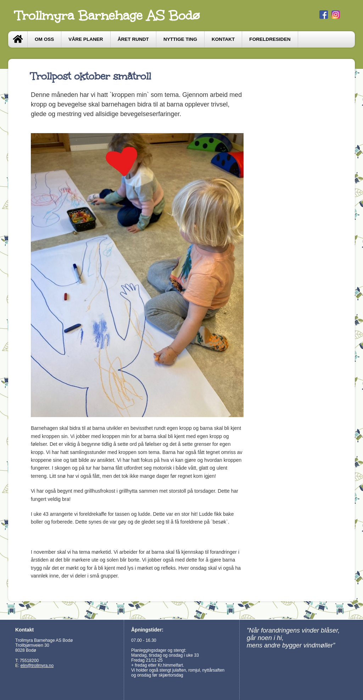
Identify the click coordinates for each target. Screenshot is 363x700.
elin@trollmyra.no (37, 665)
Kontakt (223, 39)
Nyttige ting (180, 39)
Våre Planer (85, 39)
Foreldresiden (269, 39)
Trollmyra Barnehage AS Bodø (107, 15)
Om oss (44, 39)
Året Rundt (133, 39)
